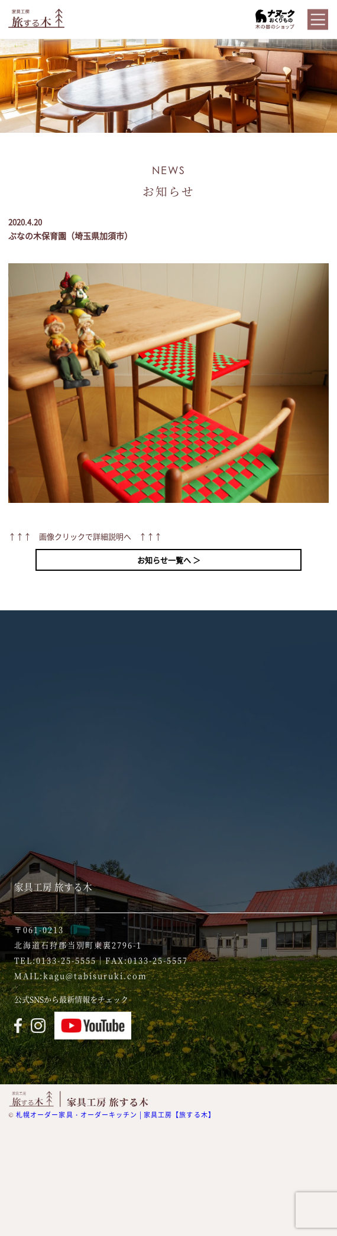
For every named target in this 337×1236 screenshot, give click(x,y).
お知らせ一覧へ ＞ (168, 559)
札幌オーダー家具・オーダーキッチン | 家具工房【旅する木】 (115, 1115)
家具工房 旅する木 (53, 886)
